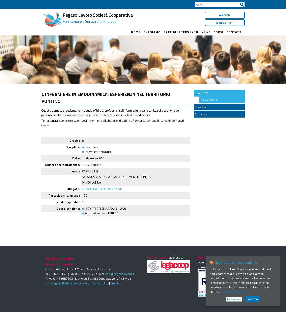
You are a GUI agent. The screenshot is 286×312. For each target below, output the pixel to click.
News (206, 32)
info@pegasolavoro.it (119, 273)
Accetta (253, 299)
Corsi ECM (201, 93)
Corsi (218, 32)
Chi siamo (152, 32)
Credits (115, 283)
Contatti (234, 32)
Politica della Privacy (75, 283)
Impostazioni (234, 299)
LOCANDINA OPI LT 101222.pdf (102, 189)
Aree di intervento (181, 32)
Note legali (52, 283)
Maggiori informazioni (233, 291)
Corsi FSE (201, 107)
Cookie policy (99, 283)
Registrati (224, 23)
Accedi (225, 15)
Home (136, 32)
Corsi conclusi (209, 100)
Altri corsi (201, 114)
